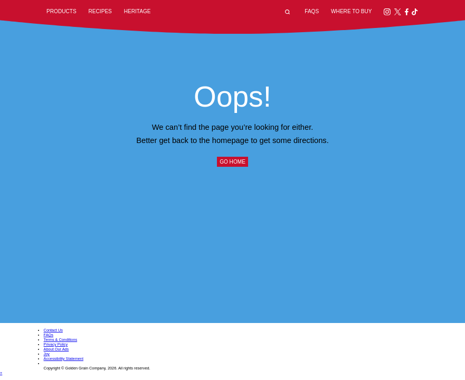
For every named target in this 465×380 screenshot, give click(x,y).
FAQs (312, 11)
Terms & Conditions (61, 339)
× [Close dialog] (1, 372)
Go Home (232, 162)
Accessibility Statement (63, 358)
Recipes (100, 11)
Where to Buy (351, 11)
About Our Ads (56, 349)
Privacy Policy (56, 344)
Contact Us (53, 330)
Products (61, 11)
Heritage (137, 11)
